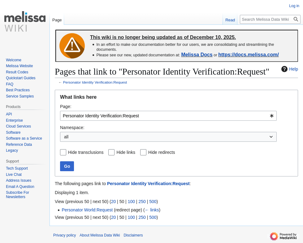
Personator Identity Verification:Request (95, 82)
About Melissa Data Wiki (100, 235)
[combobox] (168, 116)
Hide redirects (161, 152)
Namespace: (72, 127)
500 (152, 201)
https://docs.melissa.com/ (248, 54)
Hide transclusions (85, 152)
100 (131, 201)
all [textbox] (66, 136)
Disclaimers (133, 235)
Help (289, 69)
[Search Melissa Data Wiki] (270, 19)
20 (113, 201)
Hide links (125, 152)
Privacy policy (64, 235)
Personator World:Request (87, 209)
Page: (65, 106)
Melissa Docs (196, 54)
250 (141, 201)
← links (152, 209)
